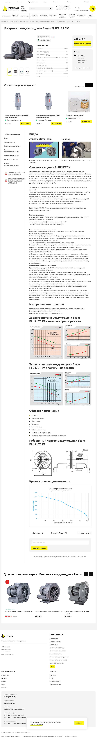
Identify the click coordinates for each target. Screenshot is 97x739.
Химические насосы (52, 16)
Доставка (53, 675)
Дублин (24, 11)
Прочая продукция (91, 16)
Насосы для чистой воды (34, 16)
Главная (3, 21)
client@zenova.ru (9, 703)
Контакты (86, 2)
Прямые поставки (55, 684)
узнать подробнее (37, 724)
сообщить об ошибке (70, 736)
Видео (6, 138)
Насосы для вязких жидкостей (62, 16)
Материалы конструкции (12, 146)
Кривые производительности (11, 151)
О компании (8, 2)
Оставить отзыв (84, 533)
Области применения (11, 156)
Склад (51, 678)
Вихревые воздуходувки (27, 21)
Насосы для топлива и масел (71, 16)
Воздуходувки (6, 16)
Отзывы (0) (37, 533)
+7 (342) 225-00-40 (63, 7)
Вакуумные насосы (15, 16)
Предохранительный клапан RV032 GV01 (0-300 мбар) (17, 116)
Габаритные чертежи (11, 160)
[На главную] (7, 636)
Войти (68, 2)
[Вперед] (91, 85)
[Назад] (87, 85)
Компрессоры (25, 16)
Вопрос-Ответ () (59, 533)
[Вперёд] (91, 574)
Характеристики (9, 142)
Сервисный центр (33, 2)
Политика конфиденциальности (10, 736)
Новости (19, 2)
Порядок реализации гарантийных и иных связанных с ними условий (43, 736)
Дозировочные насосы (81, 16)
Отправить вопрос (39, 548)
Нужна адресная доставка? (82, 68)
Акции (45, 2)
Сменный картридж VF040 (75, 115)
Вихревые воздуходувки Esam (45, 21)
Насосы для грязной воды (44, 16)
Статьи (55, 2)
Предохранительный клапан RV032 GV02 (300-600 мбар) (48, 116)
